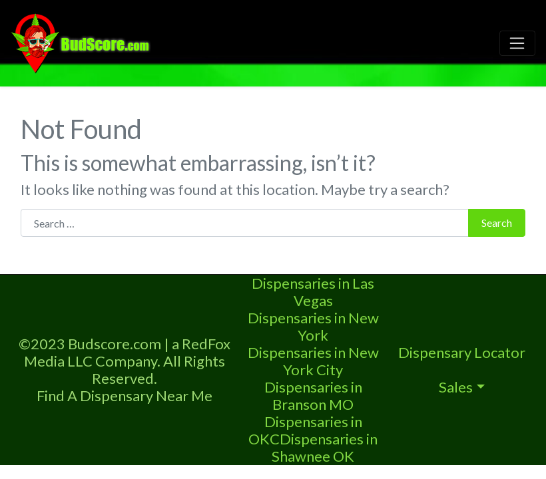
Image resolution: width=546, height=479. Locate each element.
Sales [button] (456, 387)
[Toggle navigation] (517, 43)
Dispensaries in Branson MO (313, 395)
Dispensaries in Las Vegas (313, 291)
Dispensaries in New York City (313, 361)
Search (496, 222)
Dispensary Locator (461, 352)
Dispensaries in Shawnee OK (325, 447)
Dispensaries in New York (313, 326)
